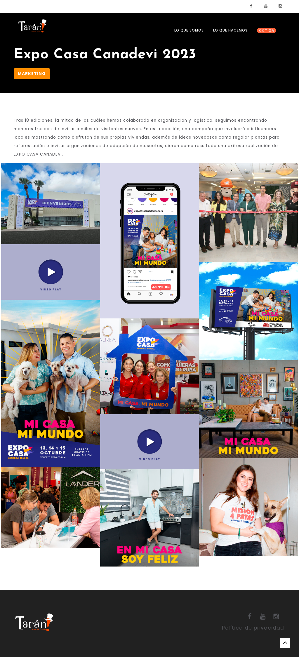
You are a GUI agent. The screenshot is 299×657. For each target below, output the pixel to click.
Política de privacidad (253, 627)
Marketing (32, 73)
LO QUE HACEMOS (230, 30)
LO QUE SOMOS (189, 30)
